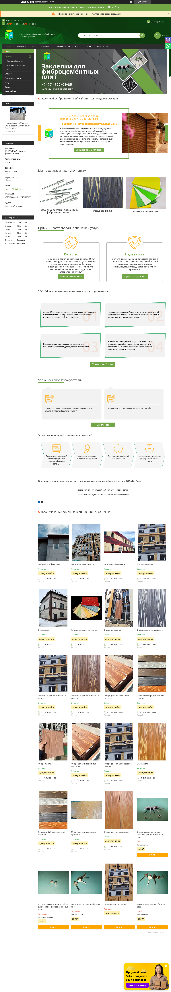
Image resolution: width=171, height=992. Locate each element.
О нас (33, 46)
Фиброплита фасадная (49, 564)
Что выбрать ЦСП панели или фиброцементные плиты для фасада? (18, 126)
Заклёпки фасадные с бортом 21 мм (151, 905)
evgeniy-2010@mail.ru (14, 189)
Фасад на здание (145, 564)
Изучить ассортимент (71, 276)
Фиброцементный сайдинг (150, 630)
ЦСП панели (142, 764)
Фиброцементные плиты (116, 832)
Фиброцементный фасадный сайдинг (118, 765)
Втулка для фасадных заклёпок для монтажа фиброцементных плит (53, 906)
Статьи (88, 46)
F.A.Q (77, 46)
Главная (8, 46)
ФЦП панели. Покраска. (16, 65)
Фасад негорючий (112, 630)
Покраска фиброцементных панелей (51, 833)
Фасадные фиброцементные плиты (52, 696)
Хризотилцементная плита (84, 630)
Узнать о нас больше (102, 364)
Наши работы (102, 46)
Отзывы (8, 74)
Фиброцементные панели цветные (116, 696)
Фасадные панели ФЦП (82, 564)
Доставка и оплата (13, 78)
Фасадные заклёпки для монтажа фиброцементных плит (150, 834)
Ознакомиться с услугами (89, 150)
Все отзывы (103, 425)
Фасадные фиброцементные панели (85, 696)
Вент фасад (43, 630)
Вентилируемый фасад (115, 564)
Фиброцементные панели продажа (83, 833)
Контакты (45, 46)
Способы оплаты (62, 46)
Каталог (20, 46)
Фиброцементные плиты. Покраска (83, 765)
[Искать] (142, 35)
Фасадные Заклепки (14, 61)
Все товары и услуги (156, 932)
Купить (152, 855)
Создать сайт (40, 2)
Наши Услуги (114, 7)
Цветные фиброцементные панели (150, 696)
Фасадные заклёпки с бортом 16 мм (85, 905)
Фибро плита (44, 764)
